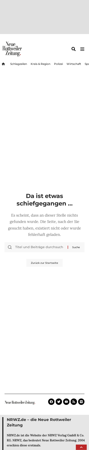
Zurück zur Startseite (44, 262)
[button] (81, 447)
